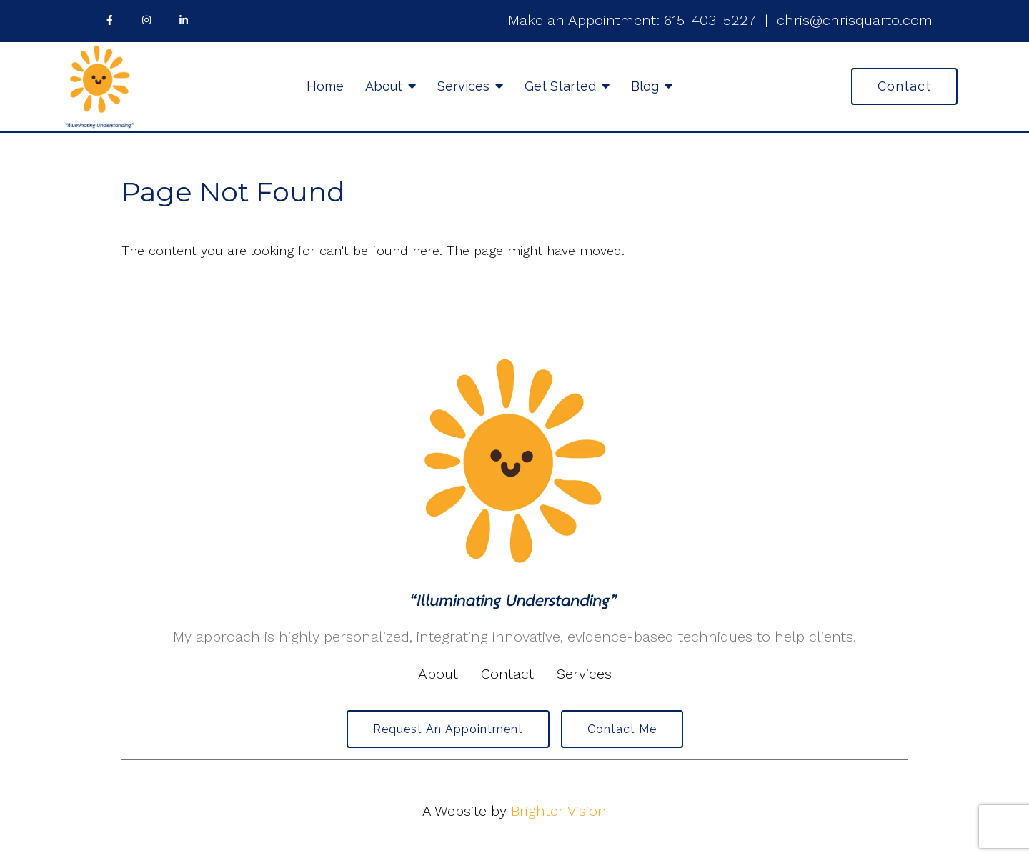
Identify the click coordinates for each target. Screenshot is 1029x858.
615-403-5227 (710, 20)
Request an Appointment (448, 729)
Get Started (560, 86)
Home (325, 86)
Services (463, 86)
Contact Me (622, 729)
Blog (645, 86)
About (383, 86)
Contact (904, 86)
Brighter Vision (559, 810)
